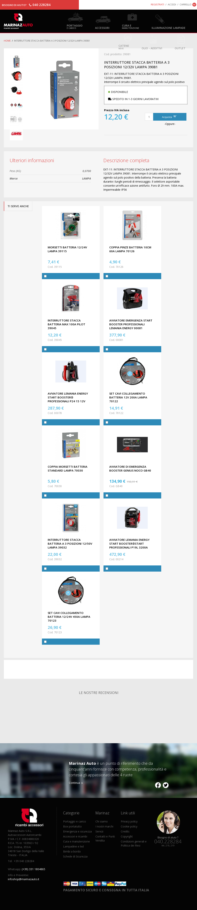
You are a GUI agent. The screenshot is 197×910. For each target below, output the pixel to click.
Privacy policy (129, 821)
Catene (124, 46)
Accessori (102, 27)
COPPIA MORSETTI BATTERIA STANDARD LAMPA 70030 (67, 468)
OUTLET (180, 48)
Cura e (130, 26)
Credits (125, 831)
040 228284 (42, 5)
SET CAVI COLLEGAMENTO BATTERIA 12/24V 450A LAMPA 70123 (69, 616)
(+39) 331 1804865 (33, 869)
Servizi (99, 831)
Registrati (157, 4)
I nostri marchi (104, 826)
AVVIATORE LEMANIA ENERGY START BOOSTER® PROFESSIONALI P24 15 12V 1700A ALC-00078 (68, 399)
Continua (74, 783)
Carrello (185, 4)
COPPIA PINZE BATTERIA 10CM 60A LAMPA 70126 (130, 249)
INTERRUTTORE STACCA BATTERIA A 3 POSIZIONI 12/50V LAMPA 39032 (70, 543)
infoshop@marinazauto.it (23, 879)
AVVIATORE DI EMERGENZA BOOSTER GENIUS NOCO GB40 (130, 468)
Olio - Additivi (152, 48)
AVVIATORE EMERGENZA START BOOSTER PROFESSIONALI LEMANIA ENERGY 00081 (130, 324)
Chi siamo (101, 821)
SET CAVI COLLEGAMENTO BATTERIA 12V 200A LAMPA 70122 (128, 397)
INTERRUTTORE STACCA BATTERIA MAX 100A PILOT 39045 (66, 324)
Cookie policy (129, 826)
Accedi (172, 4)
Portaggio (75, 26)
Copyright (127, 836)
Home (7, 40)
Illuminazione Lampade (168, 27)
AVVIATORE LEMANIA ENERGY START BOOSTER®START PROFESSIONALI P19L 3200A (129, 543)
